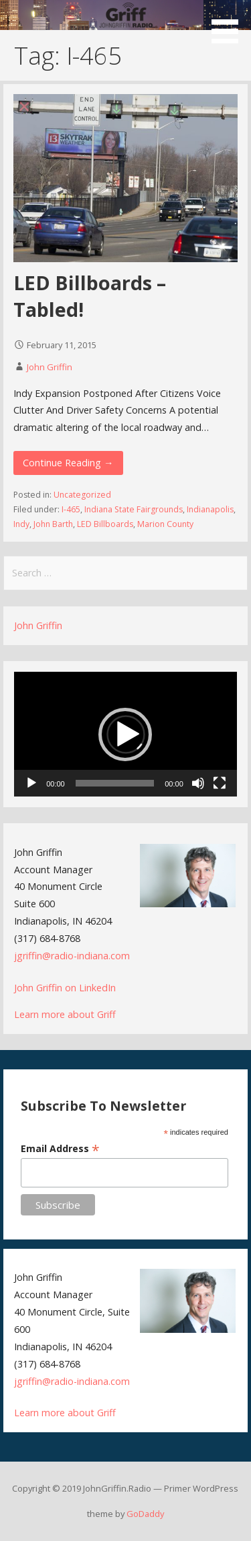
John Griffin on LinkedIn (65, 987)
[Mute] (198, 783)
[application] (125, 734)
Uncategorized (82, 494)
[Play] (31, 783)
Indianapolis (210, 509)
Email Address (60, 1148)
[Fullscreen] (219, 783)
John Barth (53, 524)
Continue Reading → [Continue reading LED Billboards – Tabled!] (68, 462)
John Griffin (49, 367)
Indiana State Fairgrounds (133, 509)
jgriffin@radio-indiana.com (72, 955)
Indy (21, 524)
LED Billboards (105, 524)
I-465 (71, 509)
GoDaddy (145, 1514)
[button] (229, 24)
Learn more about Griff (65, 1014)
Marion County (165, 524)
